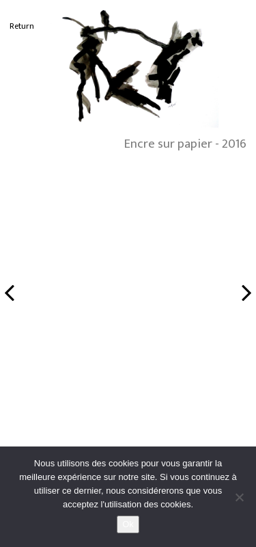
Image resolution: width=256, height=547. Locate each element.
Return (22, 26)
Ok (128, 524)
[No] (239, 497)
